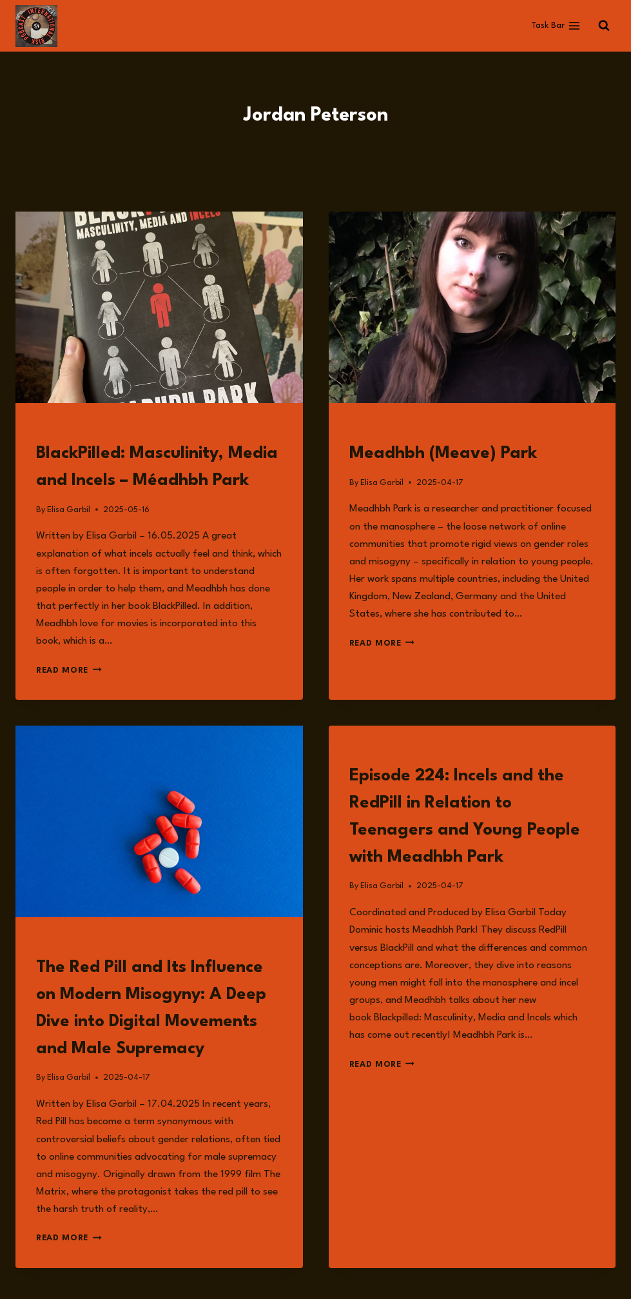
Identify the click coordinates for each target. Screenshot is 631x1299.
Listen (363, 752)
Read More (69, 670)
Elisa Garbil (68, 510)
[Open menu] (555, 26)
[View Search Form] (604, 25)
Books (50, 429)
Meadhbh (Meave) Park (443, 453)
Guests (365, 429)
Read (46, 943)
